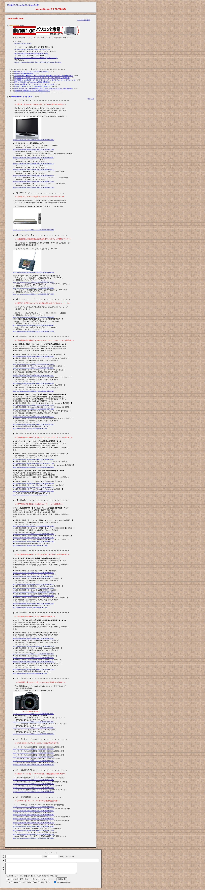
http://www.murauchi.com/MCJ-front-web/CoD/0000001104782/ (33, 638)
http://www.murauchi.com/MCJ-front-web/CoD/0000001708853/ (33, 838)
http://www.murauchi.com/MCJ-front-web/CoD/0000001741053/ (33, 294)
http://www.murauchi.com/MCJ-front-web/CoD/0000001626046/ (33, 814)
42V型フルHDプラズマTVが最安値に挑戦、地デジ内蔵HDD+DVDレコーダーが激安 (43, 88)
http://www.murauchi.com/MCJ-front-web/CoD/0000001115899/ (33, 405)
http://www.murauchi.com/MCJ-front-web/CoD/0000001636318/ (33, 792)
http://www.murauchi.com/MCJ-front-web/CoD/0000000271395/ (33, 463)
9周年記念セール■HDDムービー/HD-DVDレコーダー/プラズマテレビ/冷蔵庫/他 (41, 78)
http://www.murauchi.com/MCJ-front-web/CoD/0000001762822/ (33, 288)
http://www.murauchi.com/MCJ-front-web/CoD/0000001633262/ (33, 467)
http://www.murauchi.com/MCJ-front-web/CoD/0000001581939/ (33, 181)
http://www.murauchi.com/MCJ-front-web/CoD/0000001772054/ (33, 331)
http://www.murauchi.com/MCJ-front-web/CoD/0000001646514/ (33, 661)
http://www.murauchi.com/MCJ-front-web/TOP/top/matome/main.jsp (36, 58)
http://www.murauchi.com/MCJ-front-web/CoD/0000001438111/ (33, 163)
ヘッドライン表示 (83, 20)
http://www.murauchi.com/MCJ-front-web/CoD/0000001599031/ (33, 728)
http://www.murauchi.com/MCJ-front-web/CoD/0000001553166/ (33, 749)
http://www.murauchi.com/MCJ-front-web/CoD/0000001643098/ (33, 541)
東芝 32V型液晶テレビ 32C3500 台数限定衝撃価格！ (32, 82)
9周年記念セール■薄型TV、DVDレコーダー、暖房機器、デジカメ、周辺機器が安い (43, 76)
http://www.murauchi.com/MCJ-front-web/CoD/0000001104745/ (33, 526)
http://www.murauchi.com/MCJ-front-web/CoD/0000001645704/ (33, 658)
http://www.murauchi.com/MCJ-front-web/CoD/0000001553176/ (33, 757)
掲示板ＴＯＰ (12, 5)
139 (92, 98)
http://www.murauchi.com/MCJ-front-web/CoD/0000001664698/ (33, 383)
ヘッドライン (23, 5)
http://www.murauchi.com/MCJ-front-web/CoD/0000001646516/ (33, 654)
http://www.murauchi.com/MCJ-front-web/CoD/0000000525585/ (33, 834)
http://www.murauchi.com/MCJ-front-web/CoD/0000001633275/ (33, 646)
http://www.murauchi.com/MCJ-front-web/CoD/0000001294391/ (33, 356)
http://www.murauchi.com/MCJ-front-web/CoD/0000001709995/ (33, 573)
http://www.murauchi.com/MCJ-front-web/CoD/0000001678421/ (33, 391)
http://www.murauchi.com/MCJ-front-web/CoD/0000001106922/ (33, 584)
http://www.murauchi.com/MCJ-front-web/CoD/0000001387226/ (33, 187)
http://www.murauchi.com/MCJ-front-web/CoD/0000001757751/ (33, 416)
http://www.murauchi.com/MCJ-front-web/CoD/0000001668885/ (33, 157)
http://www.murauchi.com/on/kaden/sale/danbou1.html (30, 428)
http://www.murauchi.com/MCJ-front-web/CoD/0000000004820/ (33, 596)
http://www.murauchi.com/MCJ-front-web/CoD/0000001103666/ (33, 368)
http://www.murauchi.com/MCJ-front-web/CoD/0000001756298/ (33, 826)
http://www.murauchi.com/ (23, 43)
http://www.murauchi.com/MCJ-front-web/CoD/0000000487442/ (33, 424)
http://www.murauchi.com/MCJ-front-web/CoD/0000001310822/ (33, 487)
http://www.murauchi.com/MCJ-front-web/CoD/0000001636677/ (33, 230)
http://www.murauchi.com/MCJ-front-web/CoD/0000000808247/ (33, 325)
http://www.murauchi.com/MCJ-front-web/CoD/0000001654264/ (33, 722)
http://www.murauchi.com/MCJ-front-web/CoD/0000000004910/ (33, 592)
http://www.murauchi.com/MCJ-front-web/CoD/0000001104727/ (33, 534)
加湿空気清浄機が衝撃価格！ (24, 73)
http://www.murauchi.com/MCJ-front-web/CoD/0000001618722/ (33, 764)
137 (89, 98)
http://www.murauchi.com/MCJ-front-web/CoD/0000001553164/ (33, 753)
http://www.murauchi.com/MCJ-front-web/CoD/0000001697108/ (33, 603)
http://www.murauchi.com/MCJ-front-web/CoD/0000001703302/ (33, 734)
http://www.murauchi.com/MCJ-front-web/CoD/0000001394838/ (33, 272)
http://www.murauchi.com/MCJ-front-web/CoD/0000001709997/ (33, 576)
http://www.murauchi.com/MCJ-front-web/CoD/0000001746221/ (33, 761)
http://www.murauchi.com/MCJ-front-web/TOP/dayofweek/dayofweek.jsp (38, 62)
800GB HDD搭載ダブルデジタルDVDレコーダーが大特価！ (35, 84)
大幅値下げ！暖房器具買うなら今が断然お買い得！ (32, 90)
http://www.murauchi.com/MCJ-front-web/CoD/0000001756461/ (33, 810)
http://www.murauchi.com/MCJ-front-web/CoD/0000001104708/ (33, 537)
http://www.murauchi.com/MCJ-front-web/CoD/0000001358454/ (33, 317)
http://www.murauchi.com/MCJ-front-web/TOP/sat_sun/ (32, 49)
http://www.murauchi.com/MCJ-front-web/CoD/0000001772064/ (33, 282)
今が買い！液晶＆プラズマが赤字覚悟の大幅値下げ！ (33, 86)
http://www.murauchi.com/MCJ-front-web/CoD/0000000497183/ (33, 491)
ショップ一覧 (33, 5)
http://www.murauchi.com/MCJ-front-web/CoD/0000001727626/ (33, 139)
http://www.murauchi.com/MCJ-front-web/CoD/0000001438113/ (33, 169)
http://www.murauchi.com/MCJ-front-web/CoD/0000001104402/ (33, 459)
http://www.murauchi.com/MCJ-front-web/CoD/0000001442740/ (33, 149)
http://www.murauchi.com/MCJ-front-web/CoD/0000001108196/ (33, 714)
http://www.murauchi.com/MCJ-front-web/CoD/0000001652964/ (33, 669)
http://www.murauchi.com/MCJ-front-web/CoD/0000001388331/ (33, 784)
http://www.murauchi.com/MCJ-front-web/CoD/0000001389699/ (33, 175)
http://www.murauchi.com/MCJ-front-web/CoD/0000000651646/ (33, 780)
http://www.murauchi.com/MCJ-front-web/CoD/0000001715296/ (33, 830)
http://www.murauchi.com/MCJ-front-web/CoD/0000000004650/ (33, 483)
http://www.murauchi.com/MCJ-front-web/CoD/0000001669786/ (33, 818)
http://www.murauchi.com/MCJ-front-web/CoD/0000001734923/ (33, 409)
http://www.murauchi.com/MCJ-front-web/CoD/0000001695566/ (33, 807)
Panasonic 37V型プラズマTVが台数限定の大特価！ (31, 71)
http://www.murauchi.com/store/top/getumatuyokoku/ (31, 53)
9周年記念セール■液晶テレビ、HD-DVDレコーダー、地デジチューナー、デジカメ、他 (44, 80)
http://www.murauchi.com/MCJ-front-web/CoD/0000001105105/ (33, 364)
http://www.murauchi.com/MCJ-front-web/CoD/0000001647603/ (33, 788)
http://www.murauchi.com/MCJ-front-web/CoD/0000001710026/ (33, 588)
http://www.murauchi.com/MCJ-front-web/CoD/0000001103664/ (33, 375)
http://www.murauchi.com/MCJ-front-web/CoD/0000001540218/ (33, 822)
